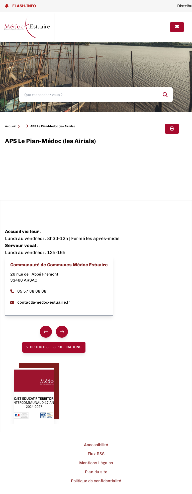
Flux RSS (96, 453)
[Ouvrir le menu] (161, 27)
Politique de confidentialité (96, 480)
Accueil (10, 126)
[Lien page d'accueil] (27, 27)
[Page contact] (177, 27)
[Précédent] (46, 332)
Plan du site (96, 471)
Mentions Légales (96, 462)
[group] (54, 332)
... (23, 126)
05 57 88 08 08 (28, 291)
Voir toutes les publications (53, 347)
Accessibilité (96, 444)
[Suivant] (62, 332)
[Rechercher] (165, 94)
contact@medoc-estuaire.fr (40, 302)
